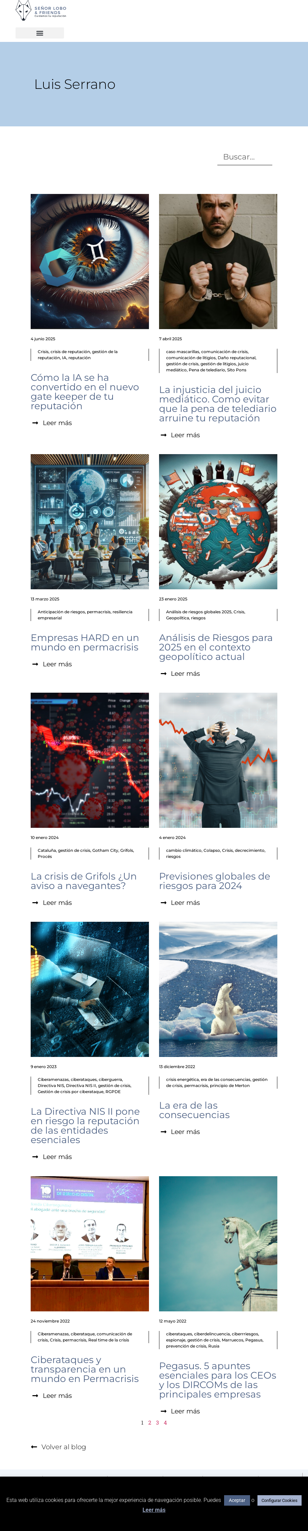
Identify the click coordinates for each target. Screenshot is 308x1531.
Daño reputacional (236, 357)
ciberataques (84, 1080)
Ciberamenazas (53, 1080)
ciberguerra (110, 1080)
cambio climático (184, 851)
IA (64, 357)
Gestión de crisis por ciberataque (70, 1092)
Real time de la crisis (108, 1340)
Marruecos (232, 1340)
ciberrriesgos (245, 1334)
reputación (79, 357)
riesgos (198, 618)
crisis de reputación (70, 351)
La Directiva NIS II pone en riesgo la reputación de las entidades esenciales (85, 1126)
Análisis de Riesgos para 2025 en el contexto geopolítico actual (216, 647)
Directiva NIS (51, 1086)
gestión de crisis (182, 363)
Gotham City (105, 851)
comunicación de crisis (224, 351)
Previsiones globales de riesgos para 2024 (214, 881)
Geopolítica (177, 618)
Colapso (212, 851)
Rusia (213, 1347)
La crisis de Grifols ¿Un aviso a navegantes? (84, 881)
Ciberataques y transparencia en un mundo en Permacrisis (85, 1370)
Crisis (43, 351)
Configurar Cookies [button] (279, 1500)
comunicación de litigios (191, 357)
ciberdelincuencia (212, 1334)
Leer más (154, 1510)
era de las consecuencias (225, 1080)
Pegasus (254, 1340)
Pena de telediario (207, 369)
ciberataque (83, 1334)
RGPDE (113, 1092)
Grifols (126, 851)
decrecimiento (250, 851)
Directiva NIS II (81, 1086)
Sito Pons (236, 369)
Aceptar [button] (237, 1500)
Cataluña (47, 851)
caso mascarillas (182, 351)
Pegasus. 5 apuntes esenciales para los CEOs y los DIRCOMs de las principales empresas (217, 1381)
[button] (40, 33)
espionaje (175, 1340)
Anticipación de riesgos (61, 612)
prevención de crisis (186, 1347)
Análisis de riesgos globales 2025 (199, 612)
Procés (45, 857)
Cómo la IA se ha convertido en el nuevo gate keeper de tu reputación (85, 392)
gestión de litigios (218, 363)
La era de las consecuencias (194, 1111)
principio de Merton (230, 1086)
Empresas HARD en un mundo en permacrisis (85, 642)
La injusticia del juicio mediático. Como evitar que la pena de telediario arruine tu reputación (218, 404)
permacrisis (99, 612)
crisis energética (182, 1080)
